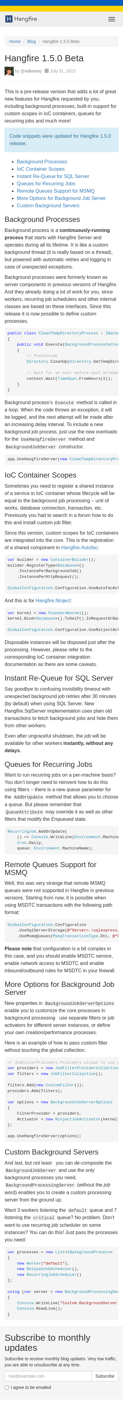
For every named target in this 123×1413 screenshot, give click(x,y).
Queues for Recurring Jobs (46, 183)
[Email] (48, 1376)
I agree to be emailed (28, 1387)
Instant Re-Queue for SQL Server (53, 176)
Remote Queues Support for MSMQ (56, 191)
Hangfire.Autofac (79, 547)
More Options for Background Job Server (61, 198)
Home (14, 41)
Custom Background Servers (48, 205)
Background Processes (42, 161)
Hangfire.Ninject (52, 600)
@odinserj (31, 71)
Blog (31, 41)
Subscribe (104, 1376)
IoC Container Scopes (41, 169)
